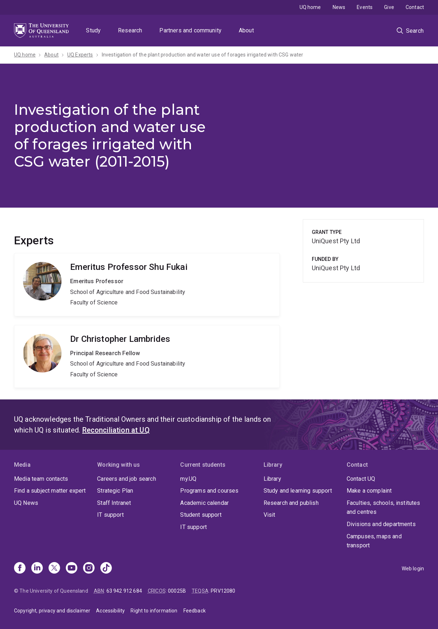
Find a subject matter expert (50, 490)
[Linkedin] (37, 569)
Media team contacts (41, 478)
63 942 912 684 (124, 591)
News (339, 7)
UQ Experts (80, 55)
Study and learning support (298, 490)
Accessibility (110, 611)
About (246, 30)
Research (130, 30)
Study (93, 30)
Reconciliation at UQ (116, 430)
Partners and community (190, 30)
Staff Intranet (114, 502)
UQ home (310, 7)
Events (365, 7)
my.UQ (188, 478)
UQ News (26, 502)
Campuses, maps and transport (374, 541)
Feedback (194, 611)
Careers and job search (126, 478)
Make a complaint (369, 490)
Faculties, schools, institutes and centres (383, 507)
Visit (269, 514)
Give (389, 7)
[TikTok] (106, 569)
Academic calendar (204, 502)
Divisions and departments (381, 524)
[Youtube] (71, 569)
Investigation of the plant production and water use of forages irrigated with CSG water (203, 55)
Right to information (154, 611)
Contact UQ (361, 478)
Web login (413, 568)
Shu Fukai (146, 284)
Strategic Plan (115, 490)
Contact (415, 7)
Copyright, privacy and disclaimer (52, 611)
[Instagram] (89, 569)
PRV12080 (223, 591)
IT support (110, 514)
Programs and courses (209, 490)
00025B (177, 591)
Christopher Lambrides (146, 356)
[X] (54, 569)
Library (272, 478)
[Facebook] (20, 569)
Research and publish (291, 502)
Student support (200, 514)
